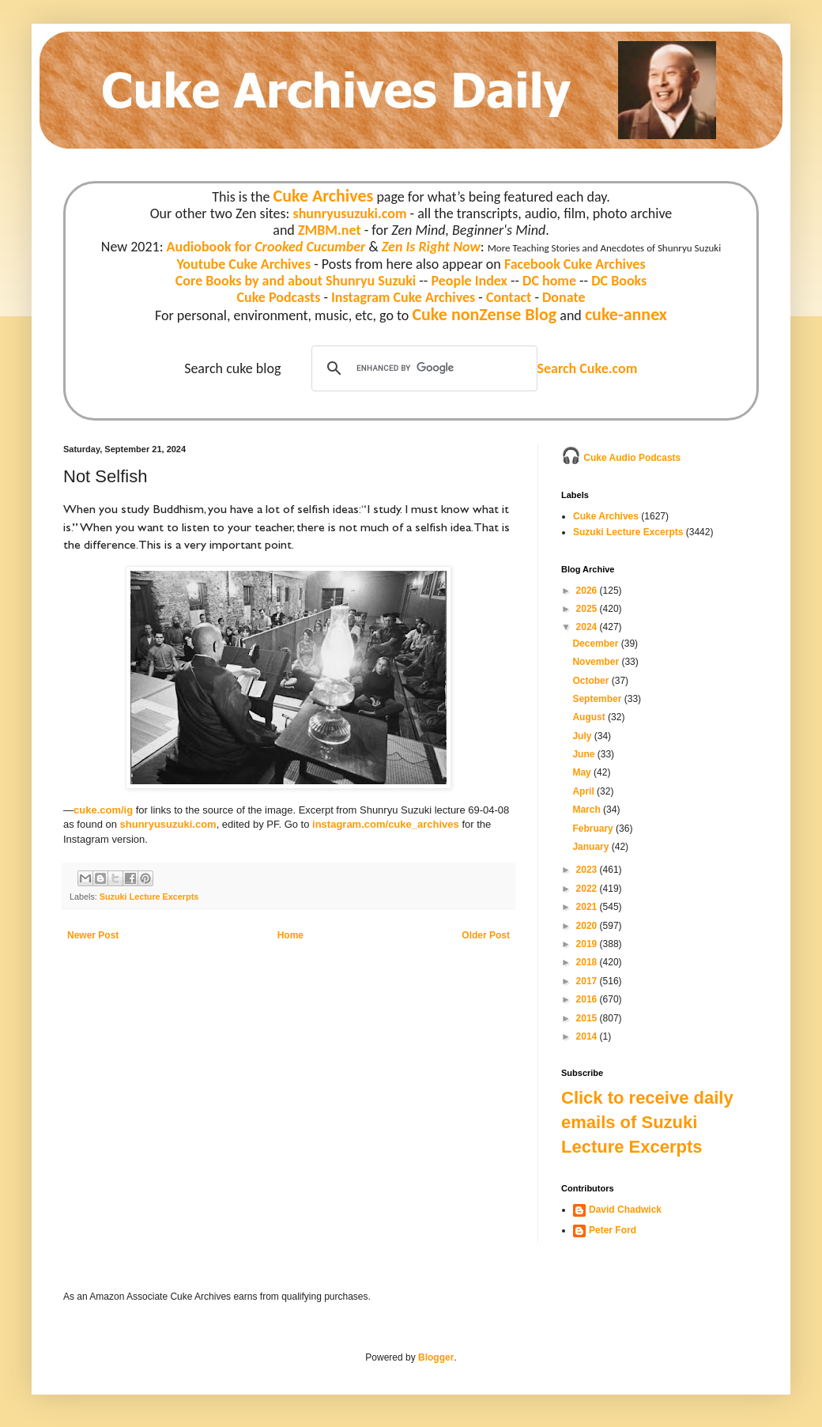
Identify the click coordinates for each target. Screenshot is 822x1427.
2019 (588, 943)
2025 (588, 608)
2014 (588, 1036)
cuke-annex (626, 314)
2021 (588, 906)
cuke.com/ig (103, 810)
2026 (588, 590)
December (596, 643)
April (584, 791)
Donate (563, 297)
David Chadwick (625, 1209)
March (587, 809)
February (594, 828)
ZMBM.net (329, 230)
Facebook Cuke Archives (575, 264)
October (591, 680)
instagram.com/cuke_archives (385, 824)
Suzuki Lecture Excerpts (149, 896)
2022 (588, 888)
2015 (588, 1018)
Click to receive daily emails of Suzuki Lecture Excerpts (647, 1122)
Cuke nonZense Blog (484, 314)
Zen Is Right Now (431, 246)
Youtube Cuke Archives (243, 264)
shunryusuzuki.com (350, 213)
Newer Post (93, 935)
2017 (588, 981)
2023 (588, 869)
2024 (588, 626)
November (596, 661)
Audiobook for (266, 246)
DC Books (619, 280)
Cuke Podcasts (279, 297)
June (584, 754)
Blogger (436, 1357)
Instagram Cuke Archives (403, 297)
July (583, 736)
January (591, 846)
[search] (422, 368)
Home (290, 935)
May (583, 772)
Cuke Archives (323, 195)
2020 (588, 925)
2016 (588, 999)
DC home (549, 280)
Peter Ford (612, 1230)
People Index (469, 280)
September (598, 698)
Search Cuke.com (587, 368)
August (590, 717)
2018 (588, 962)
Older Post (486, 935)
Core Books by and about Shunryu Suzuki (296, 280)
